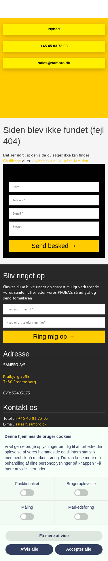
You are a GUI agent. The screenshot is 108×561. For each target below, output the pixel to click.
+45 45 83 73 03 (33, 418)
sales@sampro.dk (31, 424)
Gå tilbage (12, 160)
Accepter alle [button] (78, 549)
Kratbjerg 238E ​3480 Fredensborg (19, 379)
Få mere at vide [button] (54, 535)
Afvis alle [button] (29, 549)
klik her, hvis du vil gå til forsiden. (60, 160)
